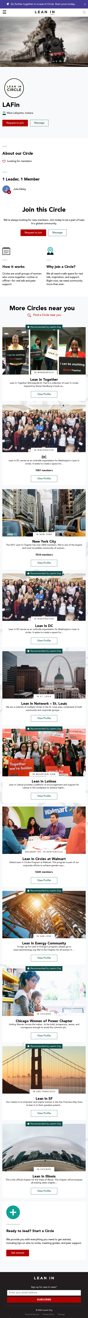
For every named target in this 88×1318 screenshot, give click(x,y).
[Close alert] (84, 4)
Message (39, 123)
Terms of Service (32, 1314)
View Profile (44, 394)
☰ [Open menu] (4, 12)
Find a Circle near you (44, 315)
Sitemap (61, 1314)
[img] (44, 351)
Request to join (15, 123)
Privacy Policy (48, 1314)
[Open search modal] (84, 12)
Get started (17, 1253)
